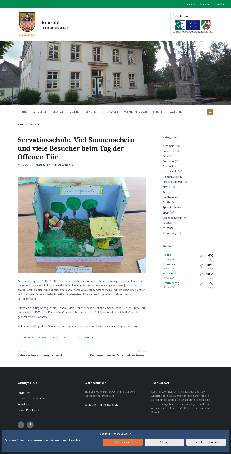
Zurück (22, 350)
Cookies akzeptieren (122, 442)
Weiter (142, 350)
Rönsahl (51, 22)
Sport (166, 212)
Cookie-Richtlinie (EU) (30, 410)
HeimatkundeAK (172, 176)
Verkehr (167, 228)
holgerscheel (42, 165)
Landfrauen (169, 197)
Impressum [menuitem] (205, 3)
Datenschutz (74, 440)
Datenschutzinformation (31, 398)
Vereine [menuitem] (74, 111)
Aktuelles (35, 124)
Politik (166, 202)
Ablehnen (164, 442)
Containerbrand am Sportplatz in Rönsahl (118, 355)
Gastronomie (170, 171)
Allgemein (168, 146)
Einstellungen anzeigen (206, 442)
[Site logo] (27, 36)
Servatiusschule (60, 337)
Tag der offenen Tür (83, 337)
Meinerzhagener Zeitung (123, 326)
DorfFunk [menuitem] (221, 3)
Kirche (166, 187)
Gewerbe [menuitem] (91, 111)
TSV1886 (167, 223)
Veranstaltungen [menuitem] (135, 111)
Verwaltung (169, 233)
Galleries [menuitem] (176, 111)
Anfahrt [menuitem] (191, 3)
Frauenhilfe (169, 166)
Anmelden (23, 404)
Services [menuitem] (58, 111)
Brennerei (168, 151)
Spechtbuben (171, 207)
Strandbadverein (172, 217)
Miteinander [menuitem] (110, 111)
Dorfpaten (169, 161)
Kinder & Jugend (63, 165)
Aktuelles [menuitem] (40, 111)
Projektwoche (26, 337)
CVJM (166, 156)
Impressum (24, 392)
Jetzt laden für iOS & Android (101, 404)
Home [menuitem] (24, 111)
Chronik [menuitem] (158, 111)
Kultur (166, 192)
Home (20, 124)
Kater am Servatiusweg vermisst (40, 355)
